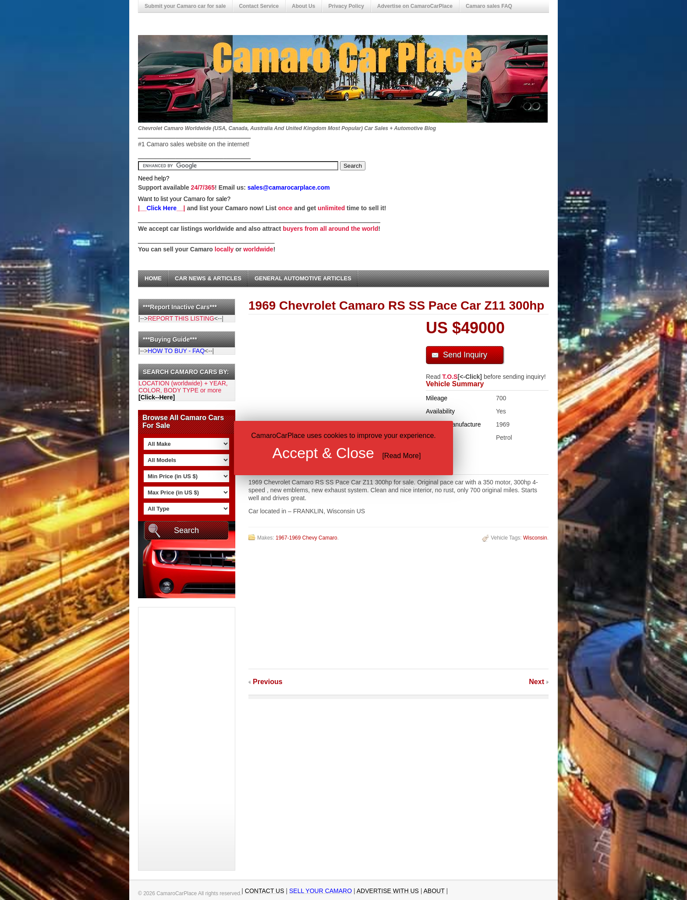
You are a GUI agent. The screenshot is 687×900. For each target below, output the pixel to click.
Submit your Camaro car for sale (185, 6)
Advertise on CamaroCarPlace (415, 6)
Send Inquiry (465, 354)
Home (153, 278)
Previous (268, 681)
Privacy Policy (346, 6)
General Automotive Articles (303, 278)
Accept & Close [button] (323, 453)
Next (536, 681)
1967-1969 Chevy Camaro (306, 538)
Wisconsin (535, 538)
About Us (303, 6)
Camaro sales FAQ (489, 6)
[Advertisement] (173, 738)
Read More (401, 455)
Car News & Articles (208, 278)
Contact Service (259, 6)
